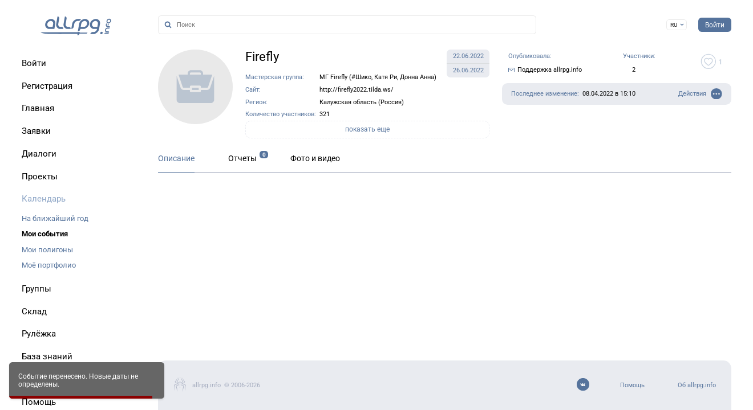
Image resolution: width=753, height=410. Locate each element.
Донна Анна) (418, 77)
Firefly (262, 57)
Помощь (632, 385)
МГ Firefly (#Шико (345, 77)
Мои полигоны (47, 249)
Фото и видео (315, 158)
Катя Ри (385, 77)
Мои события (45, 233)
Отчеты (242, 158)
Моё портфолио (49, 265)
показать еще (367, 129)
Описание (176, 158)
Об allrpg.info (697, 385)
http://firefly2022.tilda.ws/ (356, 89)
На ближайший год (55, 218)
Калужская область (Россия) (361, 102)
